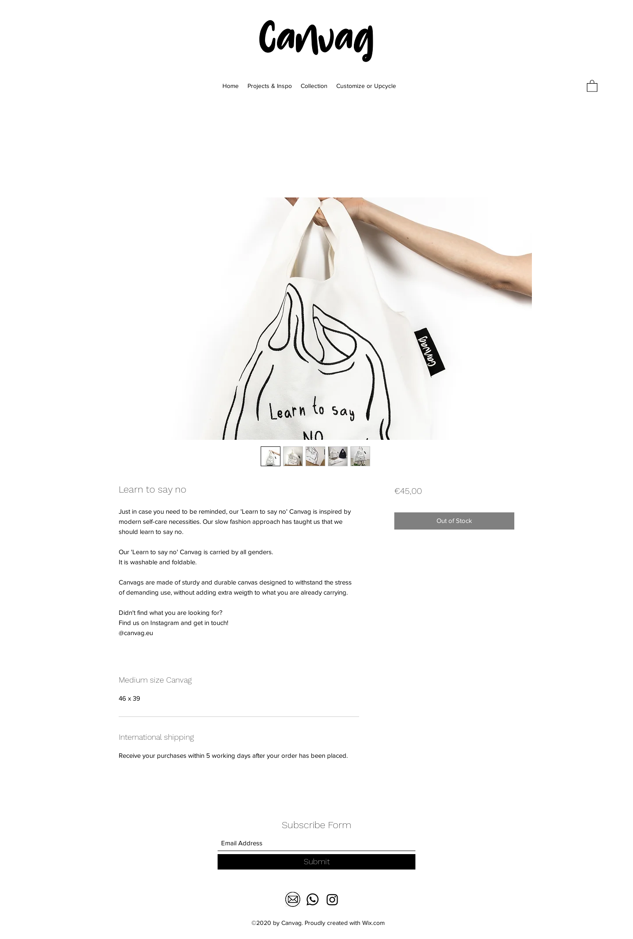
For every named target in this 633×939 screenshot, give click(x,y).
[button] (592, 85)
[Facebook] (332, 899)
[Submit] (316, 862)
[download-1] (292, 899)
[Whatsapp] (312, 899)
